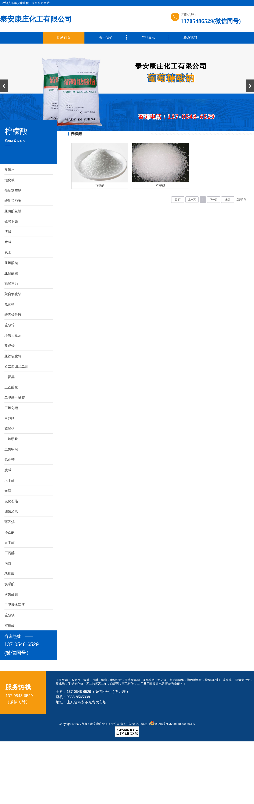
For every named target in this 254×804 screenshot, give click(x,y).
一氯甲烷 (11, 439)
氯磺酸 (9, 584)
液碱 (7, 232)
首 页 (178, 199)
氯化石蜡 (11, 501)
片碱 (7, 242)
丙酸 (7, 563)
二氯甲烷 (11, 449)
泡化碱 (9, 180)
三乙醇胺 (11, 387)
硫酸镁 (9, 615)
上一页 (192, 199)
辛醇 (7, 491)
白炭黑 (9, 377)
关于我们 (106, 37)
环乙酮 (9, 532)
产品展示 (148, 37)
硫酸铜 (9, 428)
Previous (4, 85)
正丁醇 (9, 480)
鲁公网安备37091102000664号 (172, 724)
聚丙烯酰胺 (12, 314)
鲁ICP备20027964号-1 (135, 724)
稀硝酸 (9, 573)
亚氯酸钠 (11, 263)
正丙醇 (9, 553)
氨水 (7, 252)
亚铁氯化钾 (12, 356)
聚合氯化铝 (12, 294)
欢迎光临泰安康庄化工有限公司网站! (26, 3)
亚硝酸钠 (11, 273)
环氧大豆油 (12, 335)
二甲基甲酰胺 (14, 397)
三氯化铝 (11, 408)
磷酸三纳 (11, 283)
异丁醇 (9, 542)
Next (250, 85)
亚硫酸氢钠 (12, 211)
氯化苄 (9, 460)
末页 (227, 199)
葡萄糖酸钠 (12, 190)
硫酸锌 (9, 325)
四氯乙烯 (11, 511)
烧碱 (7, 470)
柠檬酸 (9, 625)
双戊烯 (9, 346)
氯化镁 (9, 304)
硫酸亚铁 (11, 221)
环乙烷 (9, 522)
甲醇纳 (9, 418)
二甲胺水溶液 (14, 605)
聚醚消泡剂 (12, 201)
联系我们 (190, 37)
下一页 (213, 199)
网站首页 (63, 37)
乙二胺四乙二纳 (16, 366)
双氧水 (9, 169)
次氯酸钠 (11, 594)
